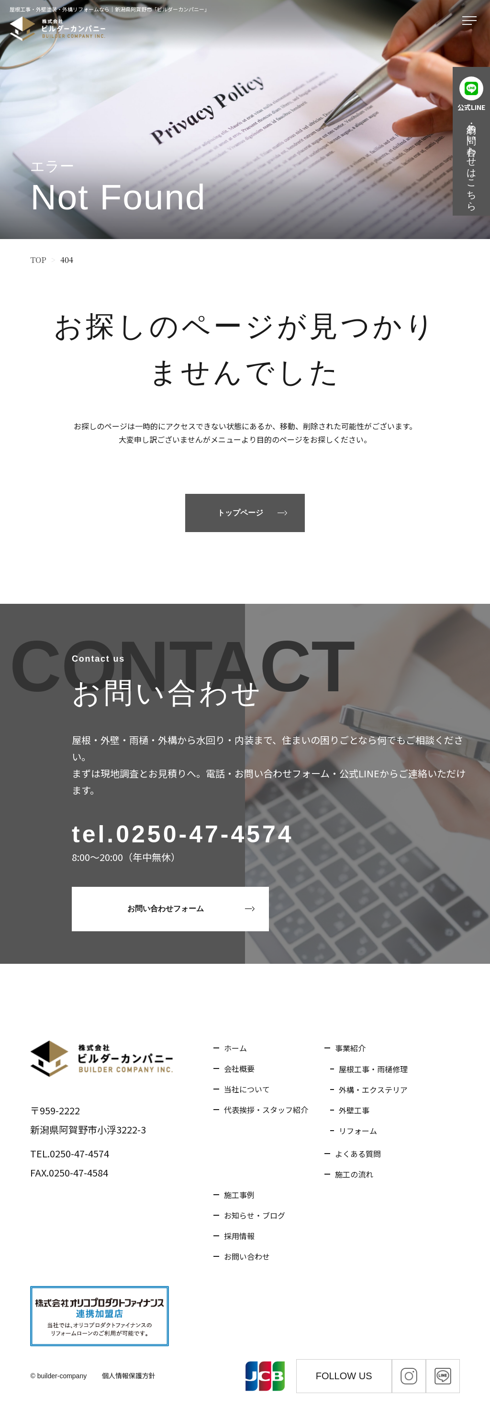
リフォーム (358, 1130)
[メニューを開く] (471, 21)
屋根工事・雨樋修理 (373, 1069)
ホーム (235, 1048)
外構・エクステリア (373, 1089)
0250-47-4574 (204, 834)
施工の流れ (354, 1174)
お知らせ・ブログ (254, 1215)
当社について (247, 1089)
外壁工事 (354, 1110)
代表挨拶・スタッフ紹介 (266, 1109)
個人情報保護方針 (129, 1375)
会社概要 (239, 1068)
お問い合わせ (247, 1256)
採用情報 (239, 1236)
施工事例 (239, 1194)
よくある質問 (358, 1153)
